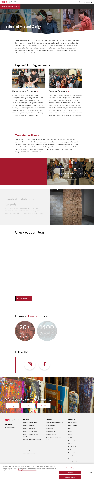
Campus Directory (72, 425)
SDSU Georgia (49, 428)
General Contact (72, 422)
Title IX (70, 443)
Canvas (70, 434)
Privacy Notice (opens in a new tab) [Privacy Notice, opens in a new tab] (27, 470)
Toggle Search (80, 2)
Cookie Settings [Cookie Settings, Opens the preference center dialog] (70, 468)
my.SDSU (70, 437)
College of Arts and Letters (30, 422)
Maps (69, 428)
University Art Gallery (68, 164)
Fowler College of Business (30, 447)
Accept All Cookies (70, 477)
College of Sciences (28, 444)
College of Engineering (29, 428)
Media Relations (72, 450)
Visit (27, 406)
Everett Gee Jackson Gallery (71, 169)
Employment (71, 440)
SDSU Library (26, 450)
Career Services (72, 456)
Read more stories (23, 299)
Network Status (72, 453)
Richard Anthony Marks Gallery (72, 173)
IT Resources (71, 459)
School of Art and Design (9, 6)
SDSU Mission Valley (51, 434)
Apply (11, 406)
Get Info (43, 406)
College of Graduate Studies (30, 431)
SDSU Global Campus (51, 425)
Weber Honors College (29, 453)
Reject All (70, 472)
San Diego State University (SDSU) (54, 422)
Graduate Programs (58, 91)
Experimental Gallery (68, 178)
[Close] (91, 472)
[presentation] (26, 419)
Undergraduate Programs (24, 91)
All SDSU (88, 2)
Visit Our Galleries (27, 134)
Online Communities (73, 462)
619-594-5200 (8, 424)
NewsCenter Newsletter (74, 447)
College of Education (28, 425)
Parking (70, 431)
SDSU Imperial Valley (51, 431)
